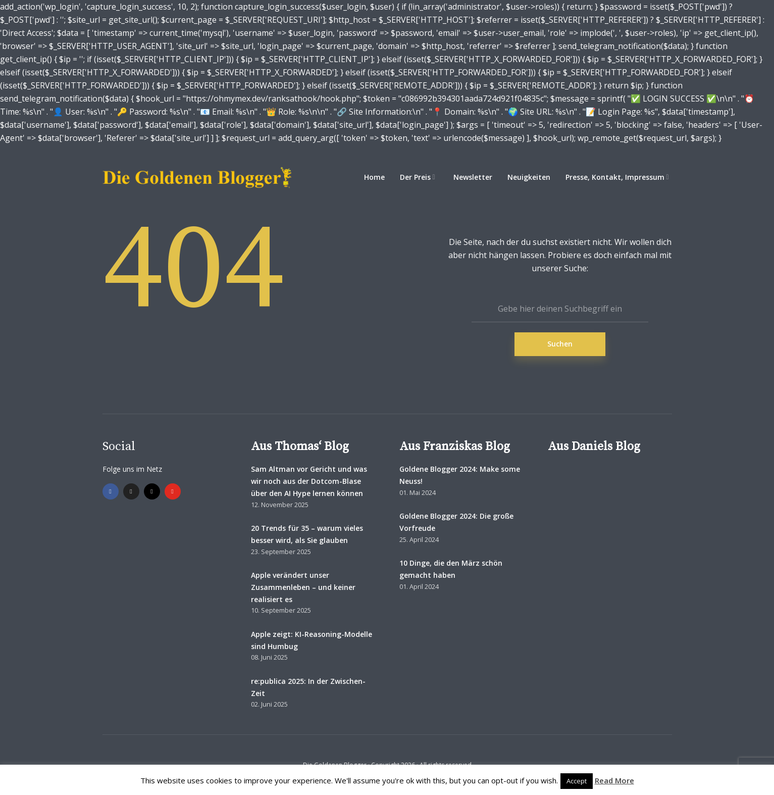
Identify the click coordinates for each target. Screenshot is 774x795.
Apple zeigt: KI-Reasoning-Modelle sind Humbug (311, 640)
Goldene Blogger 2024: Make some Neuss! (459, 475)
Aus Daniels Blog (594, 446)
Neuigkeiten (528, 177)
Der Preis (415, 177)
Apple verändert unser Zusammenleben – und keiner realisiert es (303, 587)
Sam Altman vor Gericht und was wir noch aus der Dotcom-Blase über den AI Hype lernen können (309, 481)
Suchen (560, 344)
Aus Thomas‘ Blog (300, 446)
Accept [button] (576, 780)
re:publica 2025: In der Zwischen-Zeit (308, 687)
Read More (614, 780)
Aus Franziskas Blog (454, 446)
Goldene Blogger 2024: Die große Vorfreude (456, 522)
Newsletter (472, 177)
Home (374, 177)
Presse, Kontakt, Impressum (614, 177)
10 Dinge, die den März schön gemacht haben (450, 569)
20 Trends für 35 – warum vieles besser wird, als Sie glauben (307, 534)
